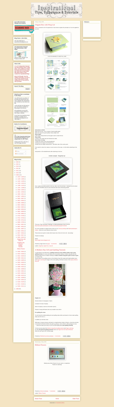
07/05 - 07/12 (20, 220)
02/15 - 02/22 (20, 273)
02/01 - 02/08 (20, 277)
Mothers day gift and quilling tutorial (55, 328)
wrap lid (51, 245)
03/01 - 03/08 (20, 268)
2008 (17, 288)
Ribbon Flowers (40, 345)
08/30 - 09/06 (20, 202)
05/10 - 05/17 (20, 235)
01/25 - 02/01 (20, 279)
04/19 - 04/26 (20, 253)
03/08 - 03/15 (20, 266)
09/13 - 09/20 (20, 200)
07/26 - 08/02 (20, 213)
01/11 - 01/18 (20, 284)
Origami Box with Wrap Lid (45, 25)
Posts (17, 151)
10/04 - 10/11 (20, 194)
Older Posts (76, 398)
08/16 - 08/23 (20, 207)
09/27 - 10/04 (20, 196)
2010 (17, 172)
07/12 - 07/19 (20, 218)
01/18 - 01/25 (20, 281)
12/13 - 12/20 (20, 176)
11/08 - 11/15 (20, 185)
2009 (17, 175)
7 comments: (52, 391)
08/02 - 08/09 (20, 211)
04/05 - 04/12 (20, 258)
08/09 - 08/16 (20, 209)
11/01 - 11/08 (20, 187)
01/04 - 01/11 (20, 286)
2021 (17, 164)
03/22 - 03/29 (20, 262)
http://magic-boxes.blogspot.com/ (42, 240)
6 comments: (54, 243)
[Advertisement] (20, 317)
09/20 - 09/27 (20, 198)
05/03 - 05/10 (20, 237)
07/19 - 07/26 (20, 215)
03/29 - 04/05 (20, 260)
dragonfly (41, 245)
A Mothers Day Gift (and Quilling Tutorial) (50, 250)
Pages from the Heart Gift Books (65, 329)
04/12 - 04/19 (20, 256)
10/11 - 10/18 (20, 192)
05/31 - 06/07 (20, 228)
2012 (17, 168)
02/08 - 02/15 (20, 275)
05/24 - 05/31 (20, 230)
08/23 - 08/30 (20, 205)
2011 (17, 170)
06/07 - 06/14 (20, 226)
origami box (46, 245)
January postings (62, 228)
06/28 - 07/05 (20, 222)
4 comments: (58, 336)
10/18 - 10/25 (20, 189)
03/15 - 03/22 (20, 264)
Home (57, 398)
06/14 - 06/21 (20, 224)
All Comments (19, 153)
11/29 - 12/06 (20, 179)
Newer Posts (38, 398)
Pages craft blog (69, 328)
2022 (17, 162)
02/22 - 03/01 (20, 271)
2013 (17, 166)
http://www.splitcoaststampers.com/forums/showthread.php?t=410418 (51, 225)
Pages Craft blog (41, 259)
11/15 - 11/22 (20, 183)
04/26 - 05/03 (20, 251)
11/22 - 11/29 (20, 181)
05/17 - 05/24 (20, 233)
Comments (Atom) (60, 402)
